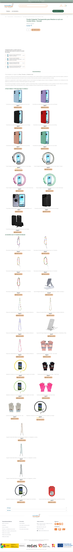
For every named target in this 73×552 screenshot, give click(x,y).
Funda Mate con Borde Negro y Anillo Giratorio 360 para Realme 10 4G (19, 208)
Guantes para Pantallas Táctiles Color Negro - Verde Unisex (48, 374)
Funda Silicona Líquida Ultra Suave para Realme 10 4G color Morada (45, 104)
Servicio (9, 510)
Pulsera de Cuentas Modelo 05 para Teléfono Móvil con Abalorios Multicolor (20, 312)
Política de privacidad (6, 534)
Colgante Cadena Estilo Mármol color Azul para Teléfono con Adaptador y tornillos (21, 457)
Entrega (9, 507)
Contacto (4, 525)
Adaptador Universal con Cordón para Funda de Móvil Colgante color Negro (40, 415)
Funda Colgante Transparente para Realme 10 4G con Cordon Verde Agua (49, 187)
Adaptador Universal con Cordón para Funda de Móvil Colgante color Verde (20, 394)
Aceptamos (57, 526)
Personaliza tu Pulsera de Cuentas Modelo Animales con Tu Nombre (18, 250)
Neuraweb (34, 549)
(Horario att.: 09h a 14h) (41, 526)
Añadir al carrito (35, 29)
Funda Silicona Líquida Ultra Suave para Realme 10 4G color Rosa (18, 145)
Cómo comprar (5, 527)
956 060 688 (40, 528)
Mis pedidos (22, 523)
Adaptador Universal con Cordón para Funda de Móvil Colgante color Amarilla (20, 374)
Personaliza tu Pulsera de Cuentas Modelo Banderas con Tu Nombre (18, 291)
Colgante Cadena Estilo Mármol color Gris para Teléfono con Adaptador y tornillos (21, 478)
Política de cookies (6, 532)
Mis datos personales (24, 529)
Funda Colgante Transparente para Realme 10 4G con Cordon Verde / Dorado (48, 166)
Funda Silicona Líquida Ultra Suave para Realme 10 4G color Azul (18, 104)
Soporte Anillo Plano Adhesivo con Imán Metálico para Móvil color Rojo (52, 499)
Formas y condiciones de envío (8, 529)
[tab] (36, 508)
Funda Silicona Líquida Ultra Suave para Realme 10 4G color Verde (45, 145)
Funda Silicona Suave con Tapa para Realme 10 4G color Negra (17, 229)
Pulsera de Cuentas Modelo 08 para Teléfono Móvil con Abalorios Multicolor (20, 353)
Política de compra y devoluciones (9, 530)
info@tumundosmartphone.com (43, 530)
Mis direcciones (23, 527)
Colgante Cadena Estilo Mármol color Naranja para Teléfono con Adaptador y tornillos (21, 437)
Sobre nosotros (5, 523)
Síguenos (56, 521)
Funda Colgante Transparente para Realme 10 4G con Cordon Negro (18, 166)
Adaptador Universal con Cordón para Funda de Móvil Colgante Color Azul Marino (21, 499)
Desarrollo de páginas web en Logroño (41, 549)
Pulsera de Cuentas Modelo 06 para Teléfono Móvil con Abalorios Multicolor (50, 312)
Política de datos (5, 536)
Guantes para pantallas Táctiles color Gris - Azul (14, 415)
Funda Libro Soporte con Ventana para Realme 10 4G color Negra (46, 208)
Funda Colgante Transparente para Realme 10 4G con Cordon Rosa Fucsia (19, 187)
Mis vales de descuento (25, 525)
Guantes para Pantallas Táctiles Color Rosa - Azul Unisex (47, 353)
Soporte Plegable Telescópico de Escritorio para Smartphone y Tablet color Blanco (49, 291)
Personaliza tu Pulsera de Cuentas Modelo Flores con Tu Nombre (45, 250)
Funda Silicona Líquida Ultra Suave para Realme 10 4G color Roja (45, 124)
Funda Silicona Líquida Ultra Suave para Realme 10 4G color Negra (18, 124)
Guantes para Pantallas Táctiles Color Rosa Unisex (46, 394)
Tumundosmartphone (7, 521)
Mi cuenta (22, 521)
